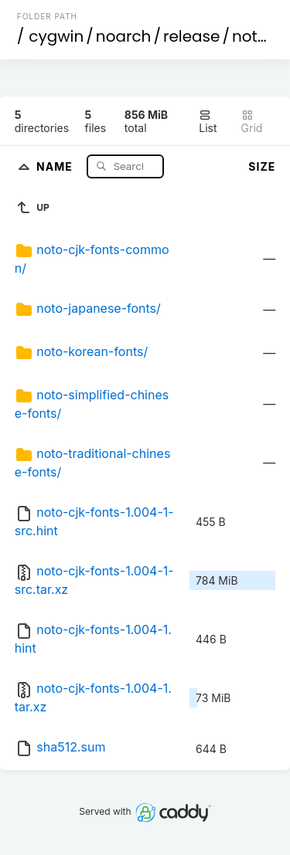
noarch (124, 36)
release (191, 36)
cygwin (56, 36)
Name (56, 165)
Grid (252, 121)
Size (261, 166)
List (208, 121)
